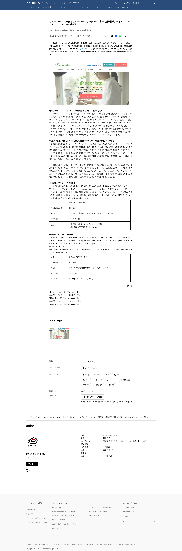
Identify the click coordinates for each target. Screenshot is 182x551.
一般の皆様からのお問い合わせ (125, 545)
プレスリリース (40, 417)
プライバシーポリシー (41, 545)
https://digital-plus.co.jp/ (111, 435)
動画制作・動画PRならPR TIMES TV (63, 511)
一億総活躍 (98, 385)
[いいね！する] (105, 36)
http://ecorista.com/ (84, 49)
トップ (29, 417)
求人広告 (86, 380)
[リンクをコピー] (131, 36)
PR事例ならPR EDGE (95, 516)
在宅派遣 (110, 385)
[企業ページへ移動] (33, 442)
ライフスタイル (97, 7)
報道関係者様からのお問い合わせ (82, 545)
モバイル (46, 7)
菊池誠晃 (126, 380)
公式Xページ (127, 517)
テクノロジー (36, 7)
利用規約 (66, 545)
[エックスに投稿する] (112, 36)
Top (27, 7)
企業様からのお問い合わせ (104, 545)
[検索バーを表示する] (154, 3)
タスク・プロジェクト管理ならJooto (100, 507)
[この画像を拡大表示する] (59, 333)
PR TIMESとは (30, 510)
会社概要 (29, 545)
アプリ (54, 7)
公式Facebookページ (130, 507)
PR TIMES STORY (57, 507)
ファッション (84, 7)
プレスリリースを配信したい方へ (36, 522)
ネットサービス (89, 368)
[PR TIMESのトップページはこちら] (53, 3)
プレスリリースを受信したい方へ (36, 518)
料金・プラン (30, 514)
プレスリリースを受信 (122, 3)
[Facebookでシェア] (116, 36)
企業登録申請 (138, 3)
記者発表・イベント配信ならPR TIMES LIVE (66, 516)
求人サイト (118, 375)
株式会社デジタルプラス (57, 417)
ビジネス (109, 7)
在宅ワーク (98, 380)
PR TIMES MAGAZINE (59, 520)
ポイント (86, 375)
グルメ (116, 7)
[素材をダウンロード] (126, 36)
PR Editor (55, 528)
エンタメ (62, 7)
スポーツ (125, 7)
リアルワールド (113, 380)
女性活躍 (86, 385)
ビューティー (72, 7)
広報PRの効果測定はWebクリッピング (64, 524)
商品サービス (88, 361)
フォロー (31, 464)
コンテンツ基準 (56, 545)
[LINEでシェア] (120, 36)
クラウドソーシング (101, 375)
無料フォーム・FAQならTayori (98, 511)
